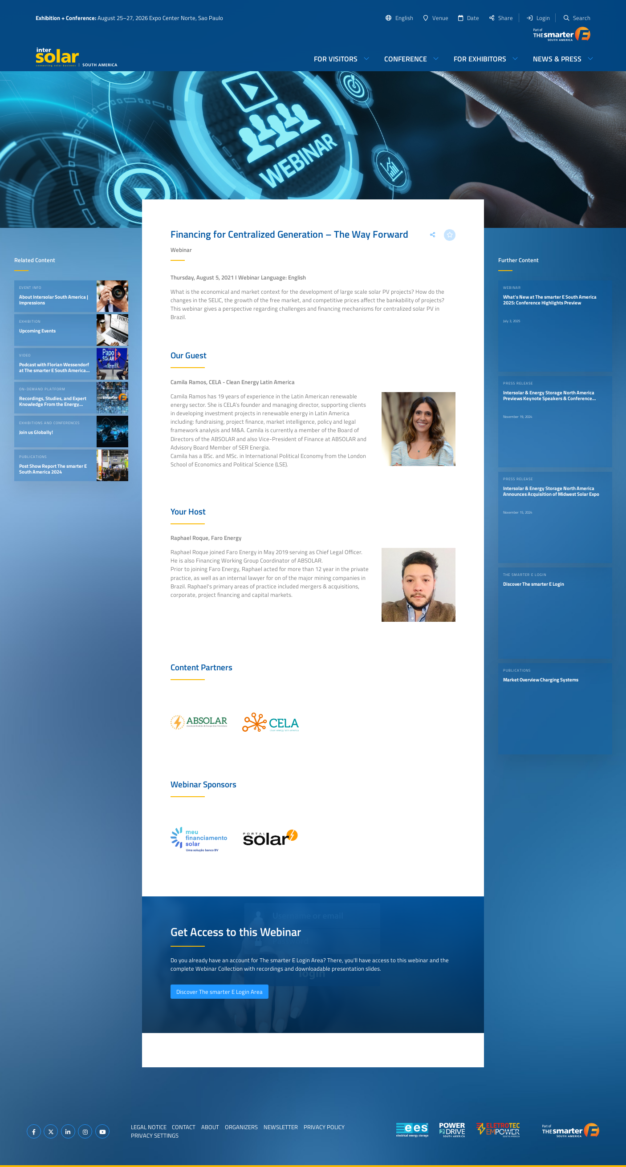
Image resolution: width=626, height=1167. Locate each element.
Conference (405, 58)
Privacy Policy (324, 1126)
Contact (183, 1126)
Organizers (241, 1126)
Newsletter (281, 1126)
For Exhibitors (480, 58)
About (210, 1126)
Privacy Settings (155, 1135)
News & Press (557, 58)
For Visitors (336, 58)
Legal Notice (149, 1126)
